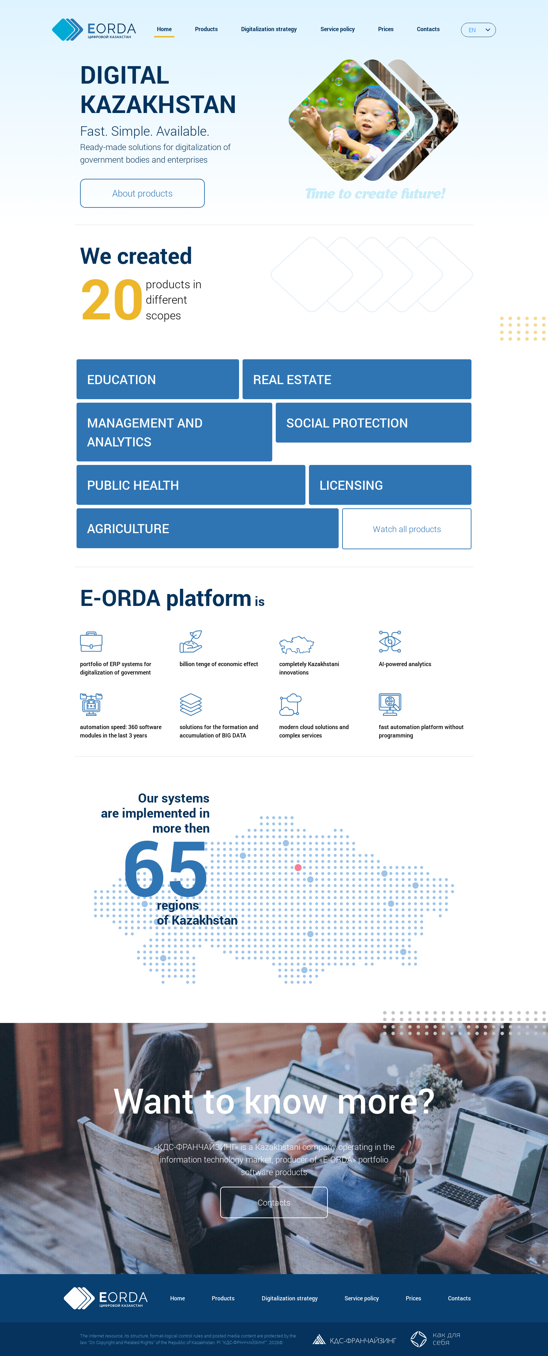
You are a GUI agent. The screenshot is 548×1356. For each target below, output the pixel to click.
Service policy (337, 29)
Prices (386, 29)
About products (142, 193)
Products (206, 29)
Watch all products (407, 529)
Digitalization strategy (269, 29)
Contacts (428, 29)
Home (164, 29)
